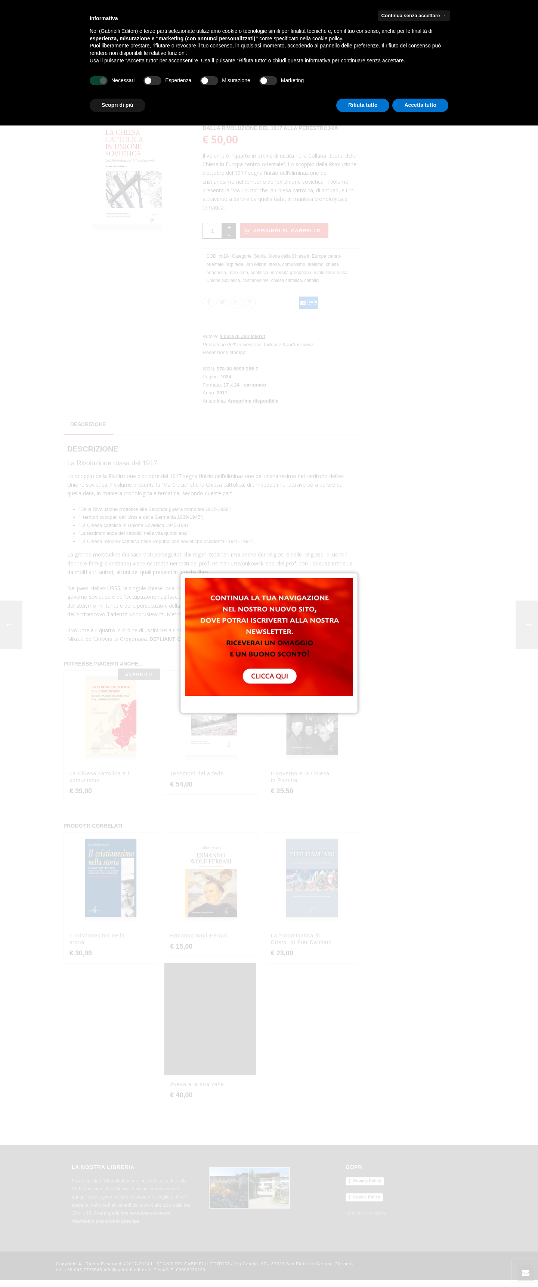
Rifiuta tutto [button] (363, 105)
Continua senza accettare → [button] (413, 15)
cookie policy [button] (327, 38)
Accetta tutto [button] (420, 105)
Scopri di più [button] (117, 105)
